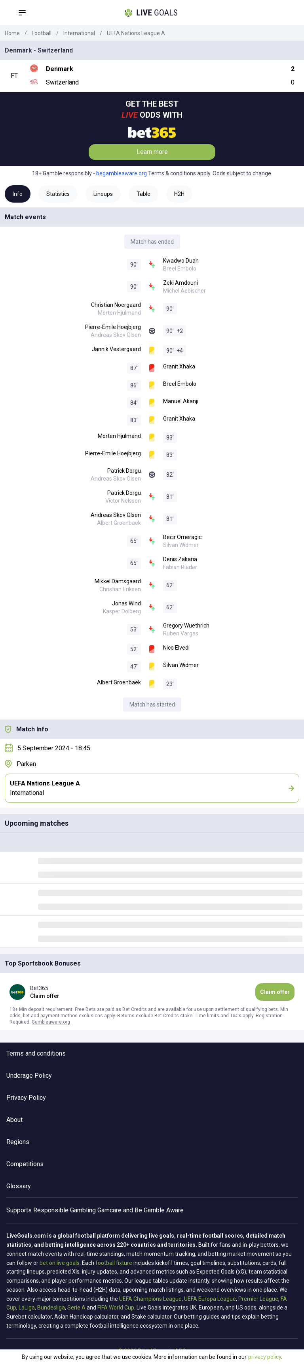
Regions (17, 1142)
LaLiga (27, 1307)
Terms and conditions (36, 1053)
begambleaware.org (121, 173)
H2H (179, 194)
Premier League (258, 1299)
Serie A (76, 1307)
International (79, 33)
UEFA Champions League (150, 1299)
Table (143, 194)
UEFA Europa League (210, 1299)
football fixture (113, 1263)
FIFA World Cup (115, 1307)
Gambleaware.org (51, 1022)
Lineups (103, 194)
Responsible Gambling (64, 1210)
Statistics (58, 194)
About (14, 1120)
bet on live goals (60, 1263)
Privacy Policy (26, 1097)
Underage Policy (29, 1075)
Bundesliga (51, 1307)
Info (18, 194)
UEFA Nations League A (136, 33)
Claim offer (275, 992)
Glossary (18, 1186)
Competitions (25, 1164)
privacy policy (264, 1357)
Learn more (152, 152)
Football (41, 33)
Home (12, 33)
